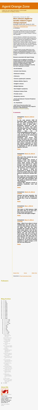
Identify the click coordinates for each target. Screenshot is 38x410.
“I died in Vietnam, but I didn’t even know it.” (7, 357)
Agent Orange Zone (16, 6)
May (5, 328)
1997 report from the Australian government (7, 364)
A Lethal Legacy (6, 378)
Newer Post (16, 273)
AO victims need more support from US (7, 369)
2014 (4, 313)
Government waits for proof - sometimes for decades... (7, 354)
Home (25, 273)
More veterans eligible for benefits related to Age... (7, 346)
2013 (4, 314)
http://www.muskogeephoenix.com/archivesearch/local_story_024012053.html (24, 26)
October (5, 322)
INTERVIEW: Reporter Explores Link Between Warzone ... (7, 351)
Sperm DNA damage (7, 337)
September (6, 323)
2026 (4, 300)
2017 (4, 309)
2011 (4, 317)
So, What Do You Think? (6, 344)
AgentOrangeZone (7, 394)
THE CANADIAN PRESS (6, 342)
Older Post (34, 273)
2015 (4, 311)
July (5, 325)
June (5, 327)
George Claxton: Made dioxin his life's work (7, 335)
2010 (4, 318)
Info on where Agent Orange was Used (7, 367)
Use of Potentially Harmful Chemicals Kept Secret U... (7, 360)
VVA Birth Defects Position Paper (6, 340)
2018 (4, 307)
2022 (4, 302)
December (6, 319)
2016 (4, 310)
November (6, 320)
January (5, 333)
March (5, 330)
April (5, 329)
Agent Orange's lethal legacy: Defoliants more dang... (7, 380)
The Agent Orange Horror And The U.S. (7, 371)
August (5, 324)
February (6, 332)
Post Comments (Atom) (25, 276)
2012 (4, 315)
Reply (19, 149)
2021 (4, 303)
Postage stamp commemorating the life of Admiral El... (7, 376)
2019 (4, 306)
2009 (4, 382)
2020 (4, 304)
